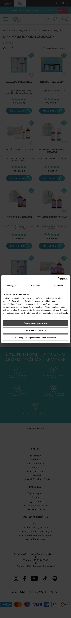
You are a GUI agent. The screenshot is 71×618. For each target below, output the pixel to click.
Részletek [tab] (35, 285)
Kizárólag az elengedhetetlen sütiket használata (35, 338)
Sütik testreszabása (36, 330)
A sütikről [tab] (58, 285)
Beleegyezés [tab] (12, 285)
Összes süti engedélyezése (35, 323)
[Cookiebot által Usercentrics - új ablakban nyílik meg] (57, 278)
